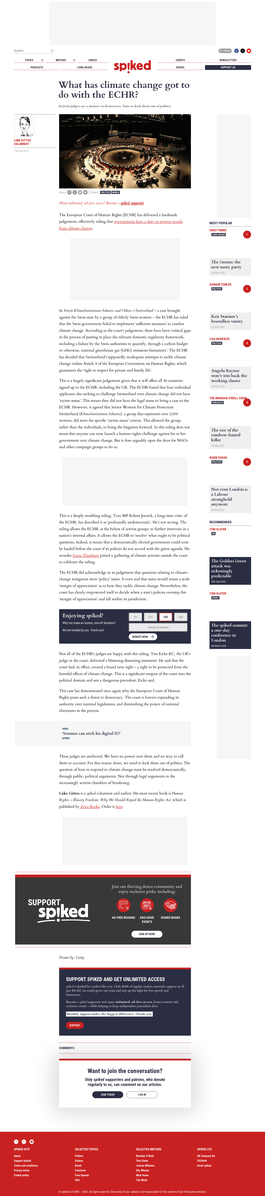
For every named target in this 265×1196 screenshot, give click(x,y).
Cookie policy (21, 1175)
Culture (79, 1160)
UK (213, 533)
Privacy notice (22, 1170)
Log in (224, 51)
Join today (108, 1094)
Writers (61, 60)
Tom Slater (217, 529)
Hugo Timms (218, 230)
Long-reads (84, 67)
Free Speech (82, 1175)
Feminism (80, 1170)
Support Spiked (22, 1160)
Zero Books (90, 806)
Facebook (236, 51)
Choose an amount (158, 627)
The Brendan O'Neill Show (228, 398)
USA (77, 1180)
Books (180, 67)
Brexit (78, 1165)
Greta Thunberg (86, 555)
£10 (150, 617)
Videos (93, 60)
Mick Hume (142, 1175)
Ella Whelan (142, 1170)
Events (180, 60)
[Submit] (52, 50)
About (17, 1156)
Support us (228, 67)
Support (74, 1025)
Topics (29, 60)
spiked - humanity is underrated (132, 66)
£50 (181, 617)
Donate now (140, 636)
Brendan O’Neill (145, 1156)
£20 (166, 617)
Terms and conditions (26, 1165)
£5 (135, 617)
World (115, 192)
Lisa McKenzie (219, 339)
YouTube (249, 51)
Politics (105, 192)
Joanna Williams (145, 1165)
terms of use (122, 1191)
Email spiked (204, 1165)
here (119, 806)
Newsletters (228, 60)
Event (215, 597)
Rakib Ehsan (218, 457)
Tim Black (141, 1180)
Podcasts (37, 67)
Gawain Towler (220, 284)
